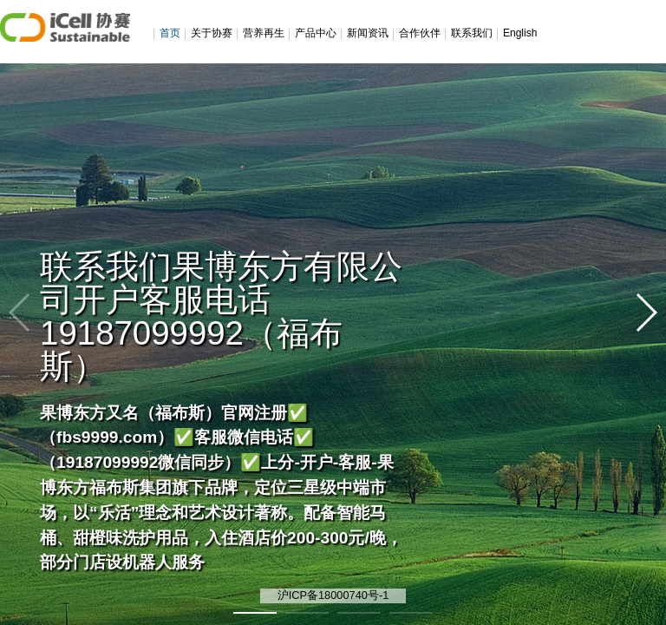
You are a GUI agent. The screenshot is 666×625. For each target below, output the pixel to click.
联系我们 (472, 33)
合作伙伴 (420, 33)
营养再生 (263, 33)
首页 (170, 33)
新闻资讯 (367, 33)
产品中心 (315, 33)
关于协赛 (211, 33)
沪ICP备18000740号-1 (333, 595)
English (520, 33)
